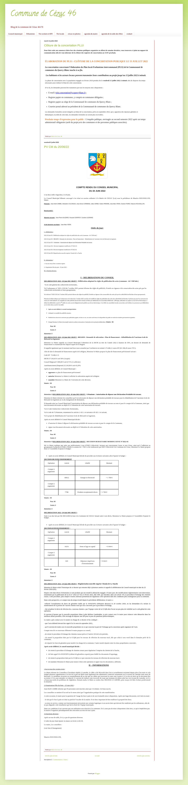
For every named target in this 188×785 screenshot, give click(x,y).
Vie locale (60, 34)
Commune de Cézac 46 (43, 14)
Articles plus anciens (143, 756)
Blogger (97, 773)
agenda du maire (91, 34)
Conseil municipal (15, 34)
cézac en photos (74, 34)
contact (129, 34)
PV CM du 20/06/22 (56, 146)
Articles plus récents (51, 756)
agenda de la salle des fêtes (112, 34)
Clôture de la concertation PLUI (64, 45)
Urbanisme (30, 34)
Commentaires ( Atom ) (60, 760)
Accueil (97, 756)
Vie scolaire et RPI (46, 34)
